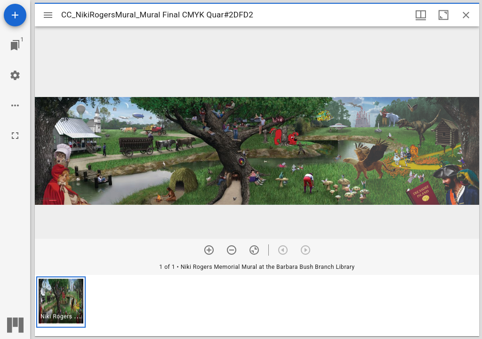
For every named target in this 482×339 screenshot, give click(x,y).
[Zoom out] (231, 250)
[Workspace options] (15, 105)
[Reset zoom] (254, 250)
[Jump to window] (15, 45)
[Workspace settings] (15, 75)
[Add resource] (15, 15)
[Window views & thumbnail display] (421, 15)
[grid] (257, 305)
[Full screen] (15, 135)
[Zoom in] (209, 250)
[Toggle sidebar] (48, 15)
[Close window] (466, 15)
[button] (61, 302)
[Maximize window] (443, 15)
